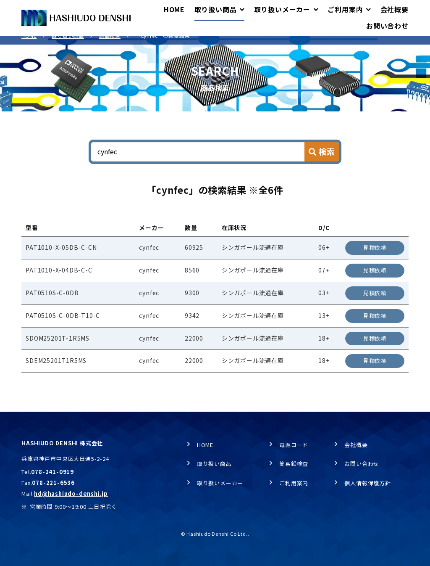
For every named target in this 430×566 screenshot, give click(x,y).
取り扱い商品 (68, 44)
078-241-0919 (52, 472)
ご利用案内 (293, 483)
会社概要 (355, 445)
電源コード (293, 445)
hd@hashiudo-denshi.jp (71, 493)
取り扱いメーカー (220, 483)
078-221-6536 (53, 483)
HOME (29, 44)
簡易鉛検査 (293, 464)
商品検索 (110, 44)
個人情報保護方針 (367, 483)
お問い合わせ (361, 464)
